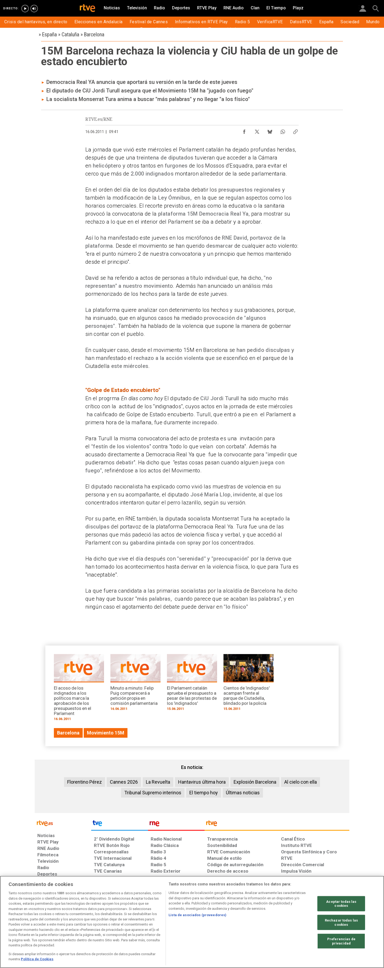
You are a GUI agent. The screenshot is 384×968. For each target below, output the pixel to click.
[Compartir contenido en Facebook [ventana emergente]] (244, 130)
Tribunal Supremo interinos (152, 792)
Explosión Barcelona (255, 782)
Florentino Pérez (84, 782)
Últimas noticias (243, 792)
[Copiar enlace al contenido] (295, 130)
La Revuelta (158, 782)
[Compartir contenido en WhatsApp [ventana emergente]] (282, 130)
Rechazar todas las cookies (341, 922)
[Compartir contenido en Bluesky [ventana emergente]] (269, 130)
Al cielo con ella (300, 782)
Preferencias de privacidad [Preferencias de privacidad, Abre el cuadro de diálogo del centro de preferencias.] (341, 941)
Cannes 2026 (124, 782)
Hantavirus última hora (202, 782)
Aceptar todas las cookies (341, 903)
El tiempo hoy (203, 792)
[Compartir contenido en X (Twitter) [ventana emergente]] (257, 130)
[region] (192, 922)
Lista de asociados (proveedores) (197, 915)
